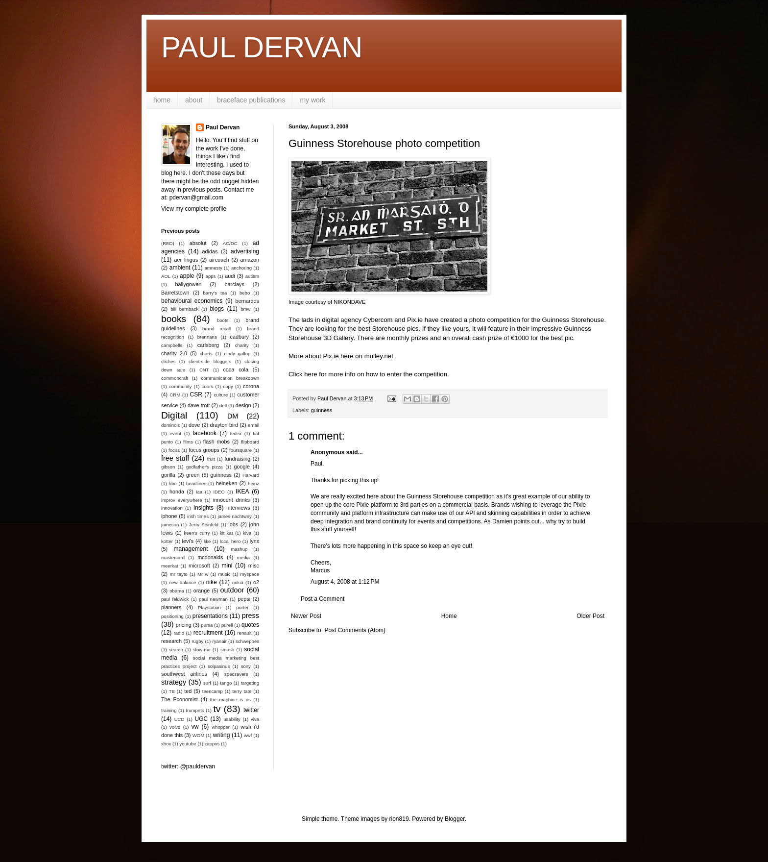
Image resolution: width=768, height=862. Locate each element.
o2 (256, 582)
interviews (238, 508)
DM (232, 416)
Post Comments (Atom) (354, 630)
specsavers (236, 674)
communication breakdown (230, 378)
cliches (168, 361)
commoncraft (174, 378)
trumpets (195, 710)
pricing (184, 625)
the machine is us (230, 699)
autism (252, 276)
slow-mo (202, 649)
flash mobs (216, 441)
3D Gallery (338, 338)
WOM (198, 735)
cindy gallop (237, 353)
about (193, 100)
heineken (227, 483)
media (243, 557)
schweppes (247, 641)
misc (253, 565)
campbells (171, 345)
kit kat (226, 533)
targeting (250, 683)
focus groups (204, 450)
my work (312, 100)
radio (179, 633)
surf (207, 683)
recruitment (208, 632)
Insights (203, 507)
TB (172, 691)
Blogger (455, 818)
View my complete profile (193, 208)
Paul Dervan (223, 127)
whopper (221, 727)
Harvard (250, 475)
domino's (170, 425)
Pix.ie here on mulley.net (358, 356)
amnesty (213, 268)
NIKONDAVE (349, 302)
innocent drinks (231, 500)
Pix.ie (415, 319)
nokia (237, 582)
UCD (179, 719)
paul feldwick (175, 599)
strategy (173, 682)
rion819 (399, 818)
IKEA (242, 491)
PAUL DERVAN (261, 47)
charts (206, 353)
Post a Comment (322, 598)
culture (221, 394)
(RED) (167, 243)
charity (242, 345)
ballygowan (188, 284)
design (243, 405)
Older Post (590, 616)
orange (201, 590)
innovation (172, 508)
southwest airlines (184, 674)
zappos (212, 743)
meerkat (169, 565)
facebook (204, 433)
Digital (174, 415)
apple (187, 275)
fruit (211, 459)
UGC (201, 718)
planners (171, 607)
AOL (165, 276)
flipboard (250, 441)
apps (211, 276)
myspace (249, 574)
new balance (182, 582)
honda (176, 491)
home (161, 100)
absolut (198, 243)
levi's (188, 541)
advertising (245, 251)
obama (176, 590)
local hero (230, 541)
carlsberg (208, 345)
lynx (254, 541)
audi (230, 276)
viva (255, 719)
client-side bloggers (210, 361)
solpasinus (219, 666)
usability (231, 719)
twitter (251, 710)
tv (216, 709)
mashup (239, 549)
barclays (234, 284)
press (250, 615)
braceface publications (251, 100)
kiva (247, 533)
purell (227, 625)
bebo (245, 293)
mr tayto (179, 574)
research (171, 641)
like (207, 541)
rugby (197, 641)
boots (222, 320)
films (188, 441)
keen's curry (197, 533)
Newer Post (306, 616)
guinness (321, 410)
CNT (204, 369)
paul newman (213, 599)
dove (194, 425)
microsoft (199, 565)
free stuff (175, 458)
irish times (198, 516)
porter (242, 607)
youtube (187, 743)
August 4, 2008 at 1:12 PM (345, 581)
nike (211, 582)
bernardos (247, 301)
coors (207, 386)
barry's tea (215, 293)
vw (195, 726)
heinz (253, 483)
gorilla (168, 475)
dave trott (199, 405)
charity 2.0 (174, 353)
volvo (174, 727)
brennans (207, 337)
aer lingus (186, 260)
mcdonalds (210, 557)
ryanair (220, 641)
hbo (173, 483)
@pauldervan (198, 766)
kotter (167, 541)
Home (449, 616)
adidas (210, 251)
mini (226, 565)
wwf (248, 735)
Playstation (209, 607)
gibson (168, 466)
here (310, 374)
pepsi (244, 599)
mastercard (173, 557)
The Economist (179, 699)
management (191, 548)
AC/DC (230, 243)
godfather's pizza (204, 466)
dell (223, 405)
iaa (199, 491)
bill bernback (184, 309)
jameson (170, 524)
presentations (210, 616)
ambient (180, 267)
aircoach (219, 260)
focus (174, 450)
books (173, 319)
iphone (169, 516)
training (168, 710)
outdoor (232, 590)
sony (246, 666)
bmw (245, 309)
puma (207, 625)
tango (226, 683)
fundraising (238, 459)
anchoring (241, 268)
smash (227, 649)
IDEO (218, 491)
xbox (166, 743)
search (176, 649)
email (253, 425)
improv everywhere (181, 500)
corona (251, 386)
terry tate (241, 691)
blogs (217, 308)
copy (228, 386)
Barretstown (175, 293)
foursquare (240, 450)
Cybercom (377, 319)
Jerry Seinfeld (203, 524)
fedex (235, 433)
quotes (250, 624)
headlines (196, 483)
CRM (174, 394)
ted (188, 691)
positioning (172, 616)
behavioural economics (191, 300)
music (224, 574)
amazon (249, 260)
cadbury (239, 337)
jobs (233, 524)
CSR (196, 394)
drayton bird (224, 425)
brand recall (216, 328)
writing (221, 735)
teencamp (212, 691)
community (180, 386)
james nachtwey (234, 516)
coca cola (235, 369)
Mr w (202, 574)
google (242, 466)
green (193, 475)
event (175, 433)
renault (244, 633)
